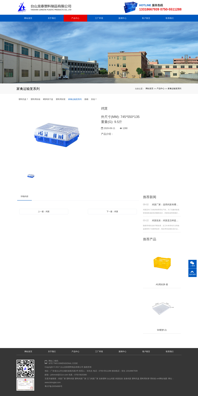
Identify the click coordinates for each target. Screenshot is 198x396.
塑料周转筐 (60, 99)
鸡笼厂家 (62, 378)
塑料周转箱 (35, 99)
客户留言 (146, 18)
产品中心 (75, 18)
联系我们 (170, 18)
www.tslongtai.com (53, 382)
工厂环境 (99, 18)
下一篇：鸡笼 (112, 211)
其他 (93, 99)
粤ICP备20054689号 (53, 386)
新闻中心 (123, 18)
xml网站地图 (161, 378)
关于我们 (52, 18)
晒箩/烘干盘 (48, 99)
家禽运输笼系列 (174, 88)
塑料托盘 (22, 99)
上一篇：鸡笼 (44, 211)
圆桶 (86, 99)
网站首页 (28, 18)
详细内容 (24, 196)
